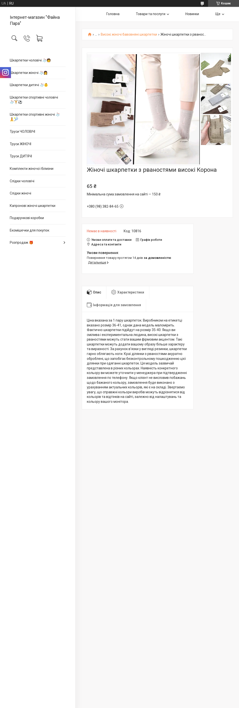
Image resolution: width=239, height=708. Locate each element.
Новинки (192, 14)
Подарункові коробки (27, 218)
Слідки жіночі (20, 193)
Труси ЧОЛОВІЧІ (22, 131)
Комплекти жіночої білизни (31, 169)
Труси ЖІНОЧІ (20, 144)
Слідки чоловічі (22, 181)
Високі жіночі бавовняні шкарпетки (129, 34)
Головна (113, 14)
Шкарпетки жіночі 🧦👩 (29, 73)
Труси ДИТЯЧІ (21, 156)
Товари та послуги (150, 14)
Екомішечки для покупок (29, 230)
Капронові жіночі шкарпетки (32, 206)
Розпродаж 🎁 (21, 242)
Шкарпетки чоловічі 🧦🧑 (30, 60)
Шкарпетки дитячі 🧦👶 (29, 85)
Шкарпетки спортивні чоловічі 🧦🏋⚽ (34, 99)
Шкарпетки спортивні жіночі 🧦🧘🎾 (35, 116)
